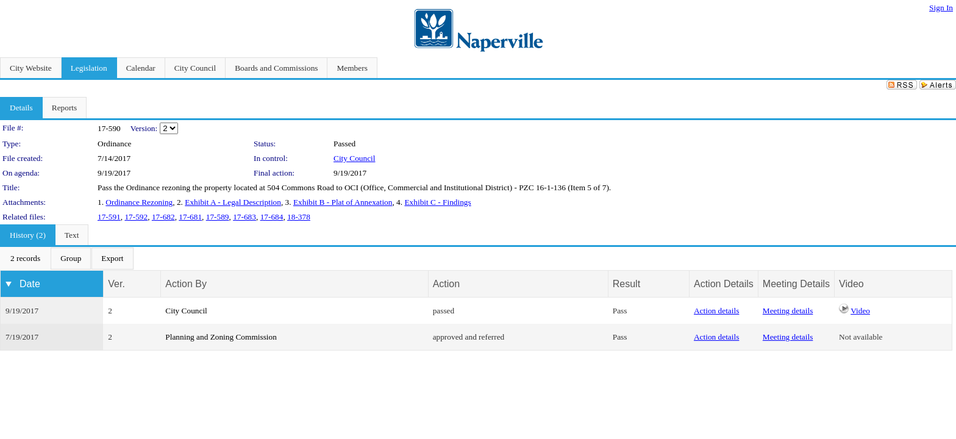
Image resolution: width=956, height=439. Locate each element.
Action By (186, 284)
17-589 (217, 216)
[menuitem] (25, 258)
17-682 (163, 216)
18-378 (298, 216)
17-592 (136, 216)
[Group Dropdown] (71, 258)
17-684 (272, 216)
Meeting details (788, 310)
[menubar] (67, 258)
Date (30, 284)
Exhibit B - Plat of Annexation (343, 202)
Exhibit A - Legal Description (233, 202)
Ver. (116, 284)
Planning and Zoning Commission (221, 336)
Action (446, 284)
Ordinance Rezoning (139, 202)
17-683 (244, 216)
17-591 (109, 216)
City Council (355, 158)
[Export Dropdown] (112, 258)
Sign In (941, 7)
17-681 (190, 216)
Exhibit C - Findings (437, 202)
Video (860, 310)
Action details (716, 310)
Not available (860, 336)
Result (626, 284)
